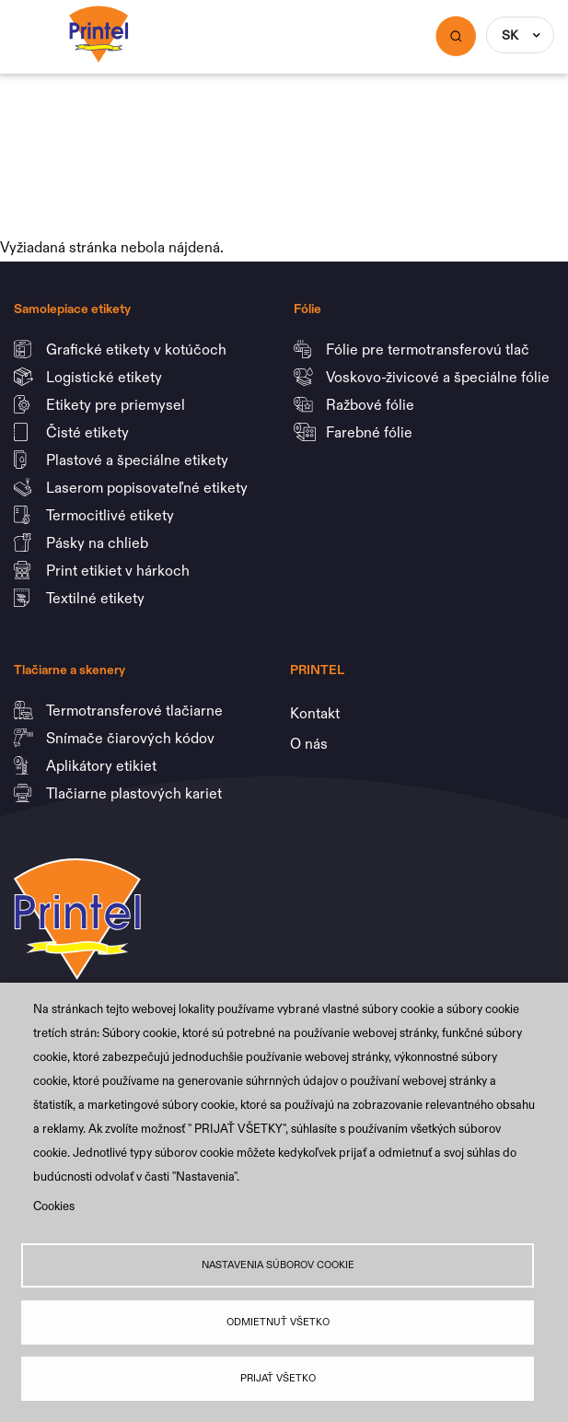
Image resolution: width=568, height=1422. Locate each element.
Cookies (54, 1206)
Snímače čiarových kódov (132, 737)
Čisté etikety (89, 432)
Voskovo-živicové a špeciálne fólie (439, 376)
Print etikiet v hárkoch (119, 570)
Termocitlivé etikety (112, 514)
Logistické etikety (106, 376)
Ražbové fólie (372, 404)
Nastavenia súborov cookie (278, 1265)
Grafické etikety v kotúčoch (138, 349)
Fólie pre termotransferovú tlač (429, 349)
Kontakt (315, 712)
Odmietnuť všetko (278, 1321)
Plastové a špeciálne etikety (139, 459)
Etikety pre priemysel (117, 404)
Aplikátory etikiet (103, 765)
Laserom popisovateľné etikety (147, 487)
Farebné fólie (369, 432)
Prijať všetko (278, 1378)
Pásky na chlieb (99, 542)
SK (510, 35)
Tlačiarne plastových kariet (134, 793)
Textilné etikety (95, 597)
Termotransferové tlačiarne (136, 710)
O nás (309, 743)
